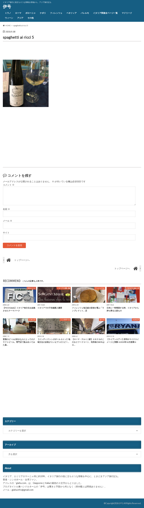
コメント (8, 185)
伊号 (7, 6)
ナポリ (43, 13)
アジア (20, 18)
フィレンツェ (56, 13)
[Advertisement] (40, 51)
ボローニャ (30, 13)
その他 (30, 18)
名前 (6, 209)
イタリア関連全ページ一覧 (105, 13)
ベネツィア (71, 13)
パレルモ (85, 13)
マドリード (127, 13)
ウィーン (9, 18)
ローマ (18, 13)
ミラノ (8, 13)
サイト (6, 232)
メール (7, 221)
